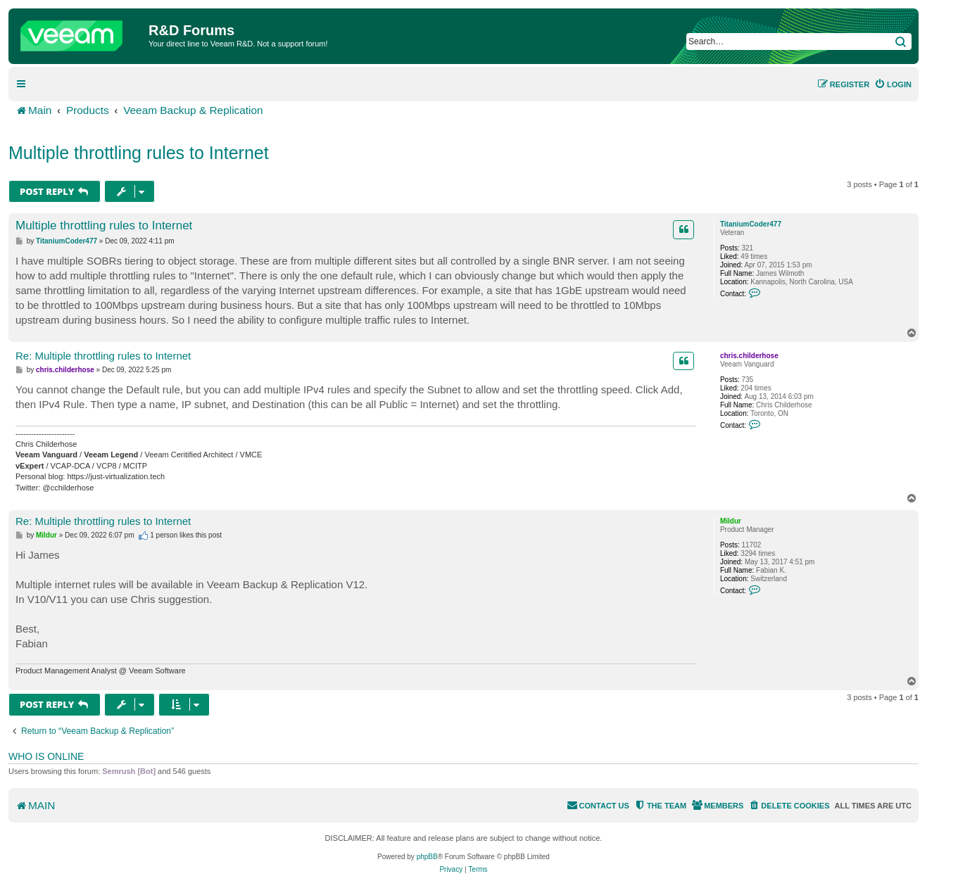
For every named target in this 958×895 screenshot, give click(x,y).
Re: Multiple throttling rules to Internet (103, 356)
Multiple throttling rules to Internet (138, 153)
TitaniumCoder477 (750, 224)
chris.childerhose (749, 356)
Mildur (730, 521)
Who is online (46, 756)
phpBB (427, 857)
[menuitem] (893, 84)
